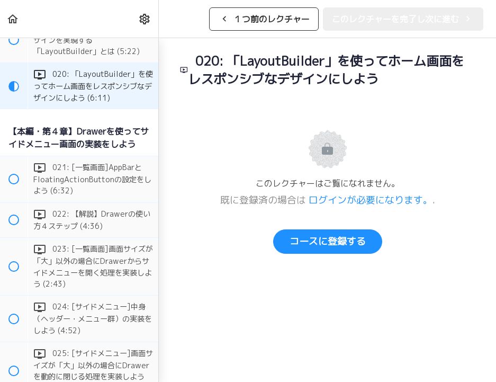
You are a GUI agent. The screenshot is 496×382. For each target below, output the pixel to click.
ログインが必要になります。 (370, 200)
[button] (13, 19)
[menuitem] (145, 19)
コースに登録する (328, 241)
